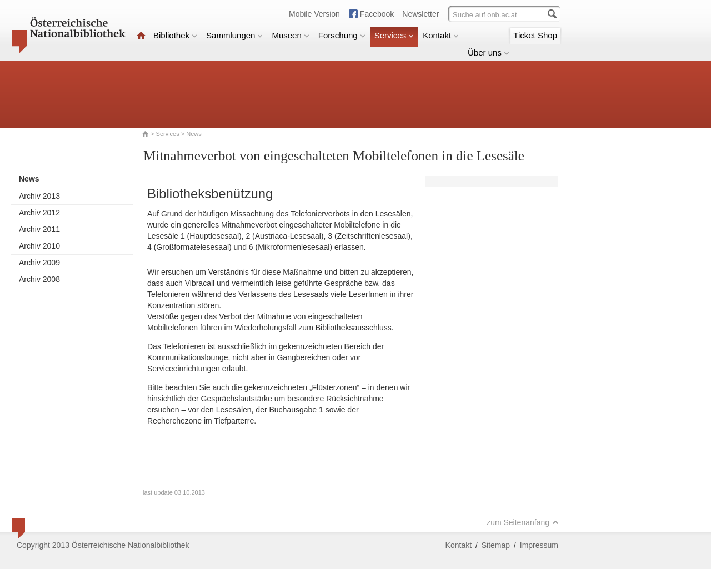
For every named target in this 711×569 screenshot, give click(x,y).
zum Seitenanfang (523, 522)
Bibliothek (175, 35)
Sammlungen (234, 35)
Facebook (377, 13)
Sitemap (496, 545)
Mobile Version (314, 13)
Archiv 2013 (39, 196)
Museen (290, 35)
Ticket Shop (535, 35)
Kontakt (441, 35)
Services (394, 35)
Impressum (539, 545)
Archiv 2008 (39, 279)
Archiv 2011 (39, 229)
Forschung (341, 35)
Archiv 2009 (39, 262)
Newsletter (420, 13)
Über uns (488, 52)
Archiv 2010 (39, 245)
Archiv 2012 (39, 212)
